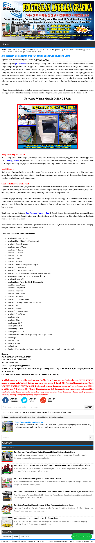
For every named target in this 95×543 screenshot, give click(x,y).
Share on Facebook (14, 400)
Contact (50, 541)
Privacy (56, 541)
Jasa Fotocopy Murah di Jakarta (29, 422)
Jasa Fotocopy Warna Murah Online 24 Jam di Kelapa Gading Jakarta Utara (45, 49)
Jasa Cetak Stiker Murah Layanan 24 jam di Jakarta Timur (37, 478)
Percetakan (7, 537)
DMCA (71, 541)
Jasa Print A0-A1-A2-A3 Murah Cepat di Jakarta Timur (36, 518)
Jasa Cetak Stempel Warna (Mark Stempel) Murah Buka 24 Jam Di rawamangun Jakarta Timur (52, 465)
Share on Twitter (32, 400)
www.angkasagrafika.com (22, 541)
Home (4, 49)
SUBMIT (88, 407)
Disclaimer (63, 541)
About (33, 541)
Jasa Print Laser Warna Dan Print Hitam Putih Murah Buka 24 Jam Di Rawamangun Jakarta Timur (53, 492)
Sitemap (39, 541)
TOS (44, 541)
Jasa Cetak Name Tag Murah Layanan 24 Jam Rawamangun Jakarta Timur (44, 505)
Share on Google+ (51, 400)
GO (91, 438)
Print (16, 537)
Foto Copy (12, 49)
